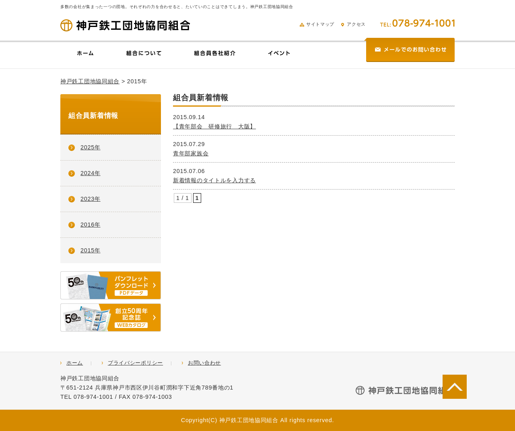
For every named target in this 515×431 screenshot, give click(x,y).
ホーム (74, 363)
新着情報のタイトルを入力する (214, 180)
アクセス (353, 24)
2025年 (90, 147)
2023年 (90, 199)
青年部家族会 (190, 153)
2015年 (90, 250)
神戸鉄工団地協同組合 (89, 81)
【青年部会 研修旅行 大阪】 (214, 126)
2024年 (90, 173)
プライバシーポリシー (135, 363)
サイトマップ (317, 24)
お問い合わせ (204, 363)
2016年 (90, 224)
